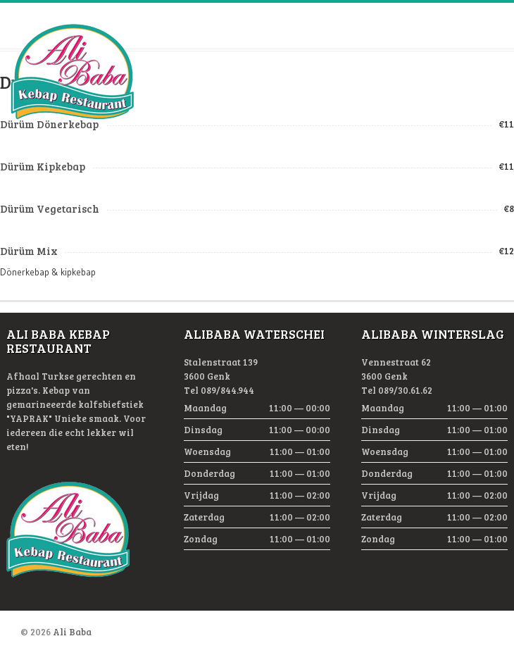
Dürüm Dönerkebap (49, 124)
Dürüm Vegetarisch (49, 208)
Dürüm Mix (29, 251)
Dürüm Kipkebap (42, 166)
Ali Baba (72, 631)
